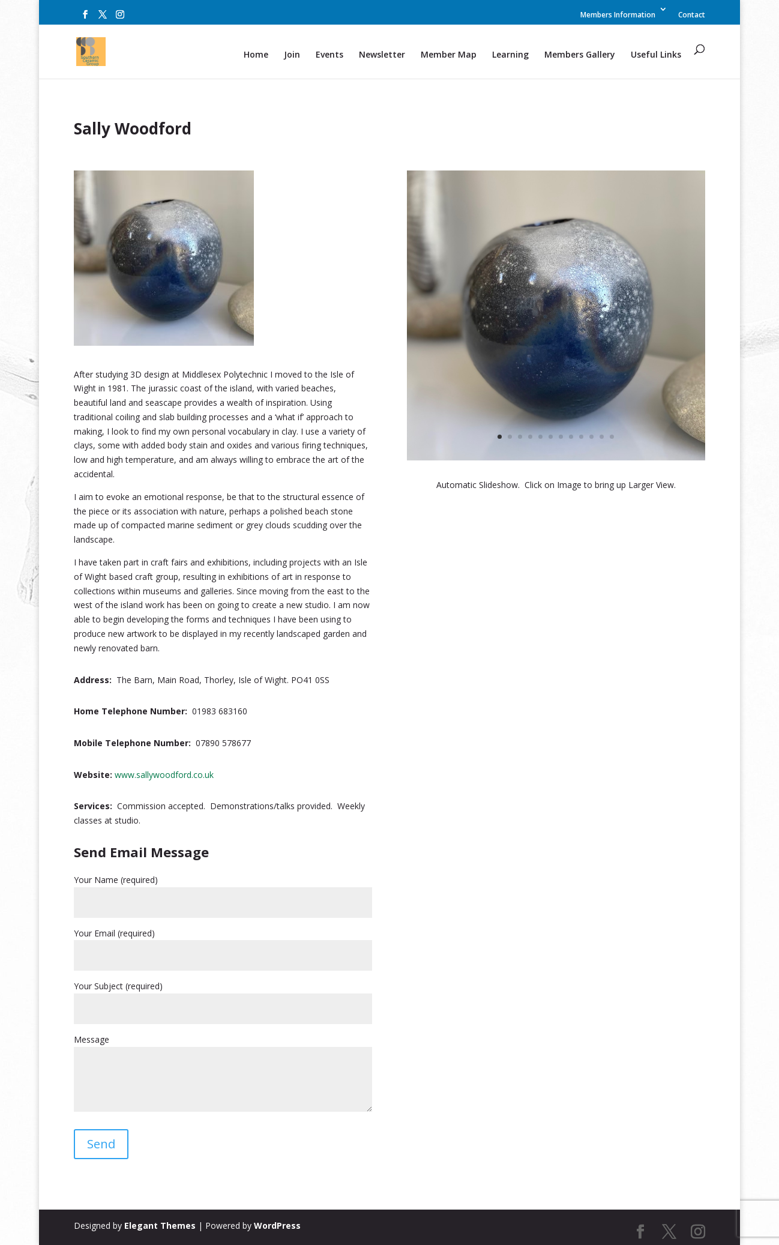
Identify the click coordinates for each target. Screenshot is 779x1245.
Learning (510, 55)
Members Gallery (579, 55)
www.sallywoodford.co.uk (164, 774)
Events (329, 55)
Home (256, 55)
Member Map (449, 55)
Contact (691, 15)
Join (292, 55)
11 (602, 437)
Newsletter (382, 55)
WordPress (277, 1225)
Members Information (617, 15)
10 (591, 437)
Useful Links (656, 55)
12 (612, 437)
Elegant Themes (160, 1225)
